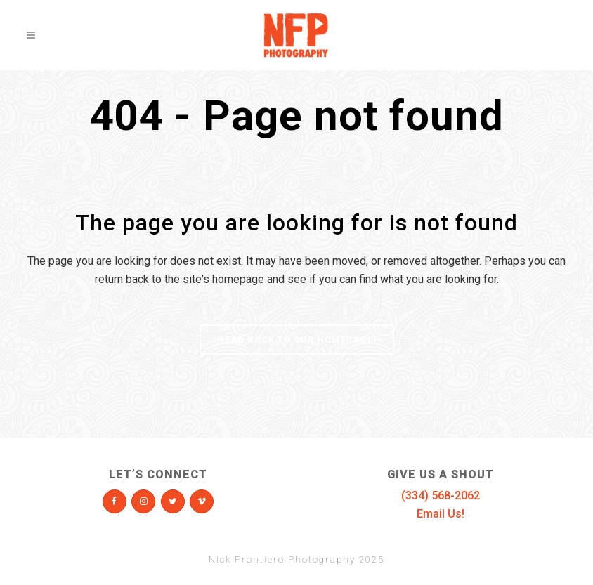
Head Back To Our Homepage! (297, 339)
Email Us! (440, 513)
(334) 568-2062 (440, 495)
